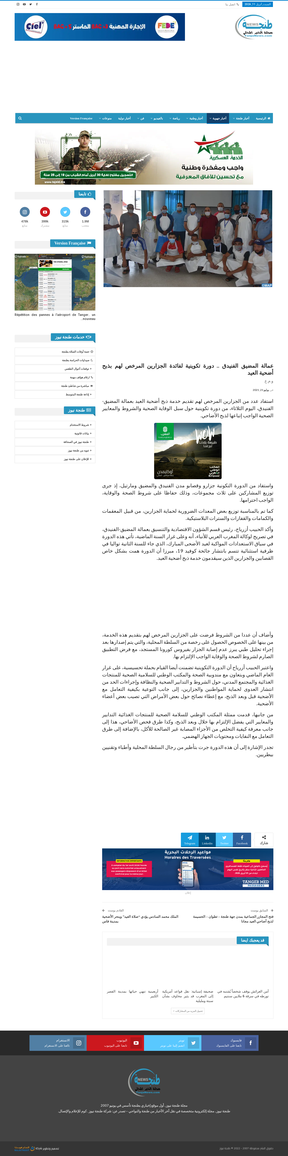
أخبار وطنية (196, 118)
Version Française (81, 118)
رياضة (176, 118)
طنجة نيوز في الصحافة (76, 442)
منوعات (107, 118)
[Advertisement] (144, 74)
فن (142, 118)
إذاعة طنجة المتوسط (77, 394)
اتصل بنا (232, 4)
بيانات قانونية (81, 433)
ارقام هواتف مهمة (81, 377)
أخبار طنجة (242, 118)
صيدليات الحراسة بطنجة (77, 360)
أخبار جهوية (219, 118)
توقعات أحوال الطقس (77, 368)
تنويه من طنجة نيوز (78, 450)
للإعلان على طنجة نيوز (76, 459)
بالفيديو (158, 118)
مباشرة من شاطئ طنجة (77, 386)
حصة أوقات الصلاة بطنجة (77, 351)
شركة (29, 1148)
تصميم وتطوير (51, 1148)
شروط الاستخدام (79, 424)
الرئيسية (263, 118)
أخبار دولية (124, 118)
